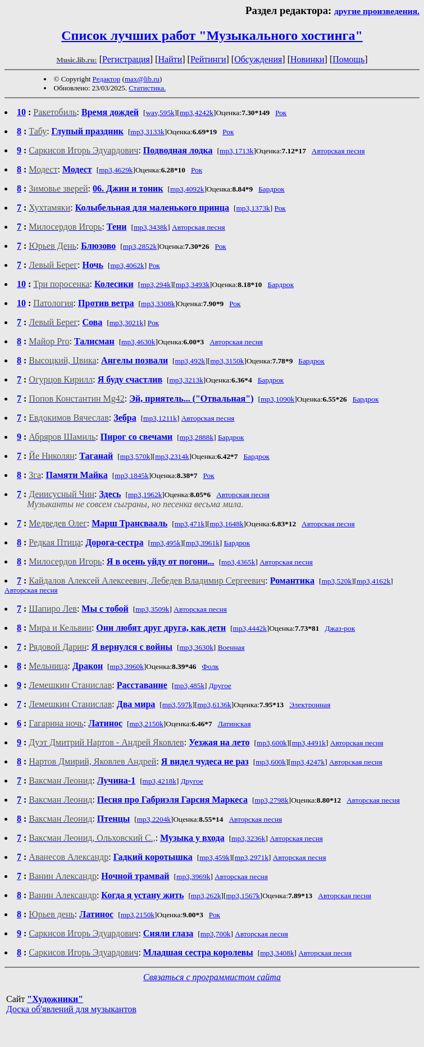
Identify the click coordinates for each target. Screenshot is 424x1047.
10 (21, 112)
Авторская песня (338, 151)
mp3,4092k (187, 189)
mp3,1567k (242, 895)
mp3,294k (155, 284)
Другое (220, 685)
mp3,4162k (373, 581)
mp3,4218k (159, 781)
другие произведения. (377, 11)
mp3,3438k (150, 227)
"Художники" (55, 999)
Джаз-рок (340, 628)
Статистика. (147, 88)
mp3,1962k (145, 494)
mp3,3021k (126, 322)
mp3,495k (166, 543)
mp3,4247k (308, 762)
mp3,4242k (196, 112)
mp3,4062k (127, 265)
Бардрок (271, 189)
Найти (170, 59)
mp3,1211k (160, 418)
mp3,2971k (251, 857)
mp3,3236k (248, 838)
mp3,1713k (236, 151)
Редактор (107, 79)
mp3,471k (190, 524)
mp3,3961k (202, 543)
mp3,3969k (193, 876)
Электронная (309, 704)
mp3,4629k (116, 170)
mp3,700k (215, 934)
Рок (280, 112)
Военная (231, 647)
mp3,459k (214, 857)
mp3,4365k (238, 562)
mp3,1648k (226, 524)
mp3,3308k (158, 303)
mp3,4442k (250, 628)
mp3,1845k (131, 475)
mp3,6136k (214, 704)
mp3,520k (336, 581)
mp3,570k (135, 456)
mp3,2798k (271, 800)
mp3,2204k (154, 819)
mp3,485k (189, 685)
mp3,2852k (140, 246)
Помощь (348, 59)
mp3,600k (272, 743)
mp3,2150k (146, 724)
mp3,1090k (277, 399)
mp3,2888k (196, 437)
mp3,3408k (277, 953)
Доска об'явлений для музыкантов (71, 1009)
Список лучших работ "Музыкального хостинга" (211, 35)
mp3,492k (190, 361)
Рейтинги (208, 59)
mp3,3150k (227, 361)
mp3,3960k (127, 666)
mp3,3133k (147, 132)
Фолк (210, 666)
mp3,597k (177, 704)
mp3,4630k (138, 342)
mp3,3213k (186, 380)
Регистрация (126, 59)
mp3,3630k (196, 647)
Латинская (234, 724)
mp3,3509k (152, 609)
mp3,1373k (253, 208)
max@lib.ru (142, 79)
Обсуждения (258, 59)
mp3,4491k (309, 743)
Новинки (307, 59)
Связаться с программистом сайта (212, 977)
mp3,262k (206, 895)
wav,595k (159, 112)
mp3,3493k (192, 284)
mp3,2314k (172, 456)
